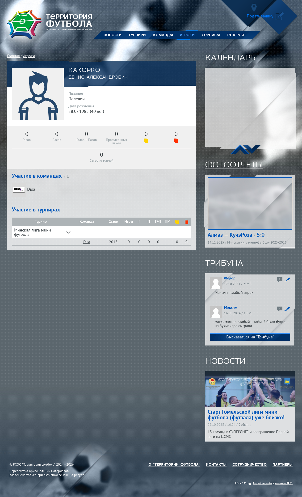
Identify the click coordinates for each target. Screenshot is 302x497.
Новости (113, 35)
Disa (86, 242)
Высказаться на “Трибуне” (250, 337)
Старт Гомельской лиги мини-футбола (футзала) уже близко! (246, 415)
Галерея (235, 35)
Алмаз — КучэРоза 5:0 (236, 235)
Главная (13, 56)
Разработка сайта (262, 483)
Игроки (187, 35)
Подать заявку (265, 17)
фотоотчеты (234, 165)
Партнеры (283, 465)
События (245, 425)
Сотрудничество (249, 465)
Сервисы (211, 35)
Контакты (216, 465)
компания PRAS (284, 483)
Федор (229, 278)
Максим (230, 307)
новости (225, 361)
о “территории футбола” (174, 465)
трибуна (224, 263)
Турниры (137, 35)
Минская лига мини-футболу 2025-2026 (257, 243)
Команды (163, 35)
